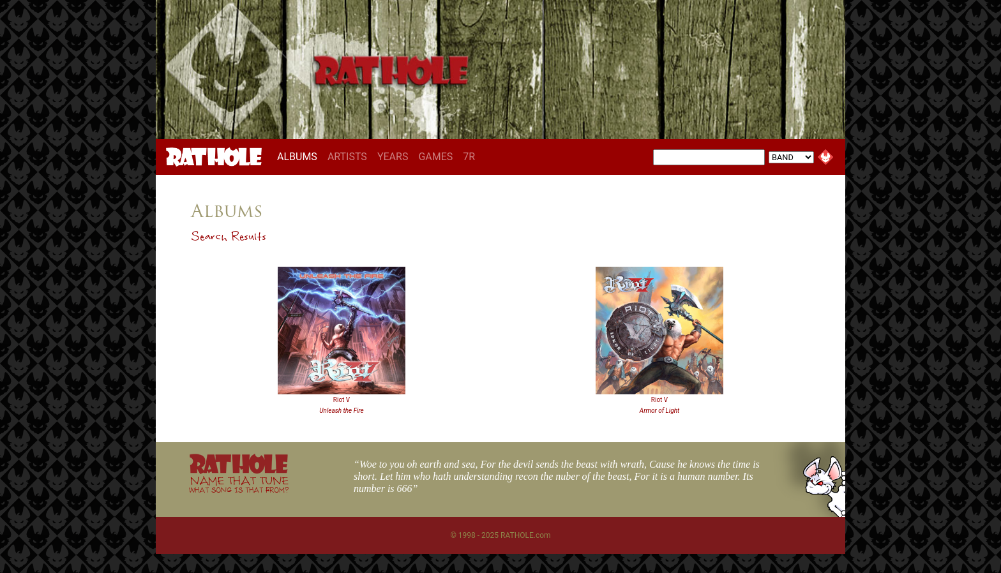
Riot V (341, 399)
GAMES (435, 157)
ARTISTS (347, 157)
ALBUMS (299, 156)
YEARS (393, 157)
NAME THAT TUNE (239, 484)
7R (469, 157)
